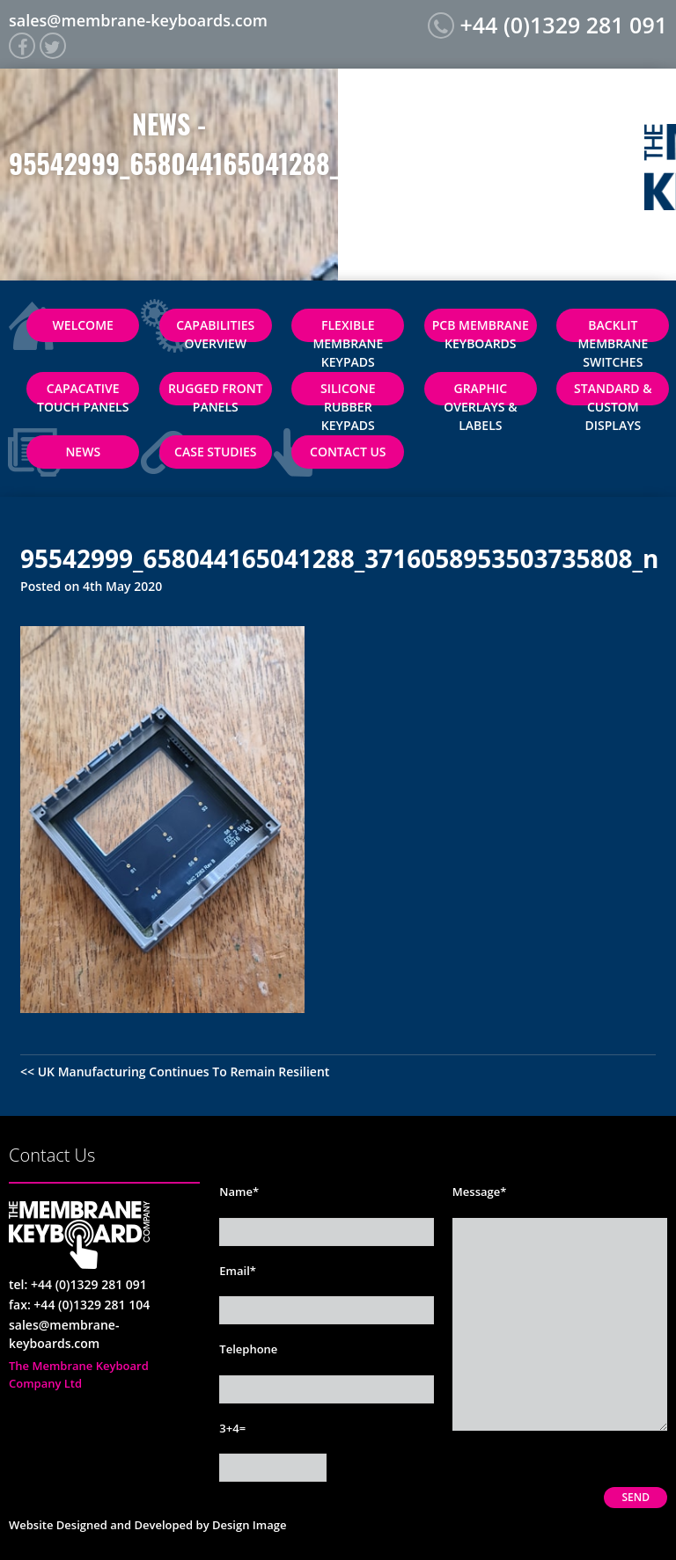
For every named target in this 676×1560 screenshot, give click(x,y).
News (82, 451)
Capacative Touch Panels (83, 392)
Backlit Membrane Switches (612, 329)
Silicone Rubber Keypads (348, 392)
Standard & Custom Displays (613, 392)
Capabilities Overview (215, 329)
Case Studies (215, 451)
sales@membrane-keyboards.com (138, 20)
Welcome (83, 325)
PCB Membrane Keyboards (480, 329)
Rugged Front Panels (215, 392)
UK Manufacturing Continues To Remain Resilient (184, 1071)
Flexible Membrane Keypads (347, 329)
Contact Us (348, 451)
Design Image (249, 1525)
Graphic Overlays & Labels (480, 392)
